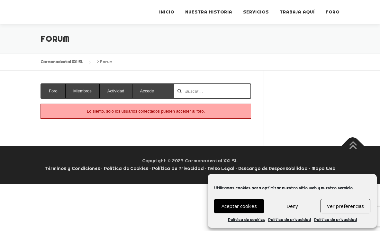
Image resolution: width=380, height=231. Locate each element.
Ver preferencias (345, 206)
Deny (292, 206)
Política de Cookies (126, 168)
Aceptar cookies (239, 206)
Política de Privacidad (178, 168)
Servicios (256, 11)
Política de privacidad (289, 219)
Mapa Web (323, 168)
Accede (147, 91)
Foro (332, 11)
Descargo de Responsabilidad (273, 168)
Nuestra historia (208, 11)
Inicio (166, 11)
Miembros (82, 91)
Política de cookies (246, 219)
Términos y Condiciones (72, 168)
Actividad (115, 91)
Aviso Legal (221, 168)
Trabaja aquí (297, 11)
